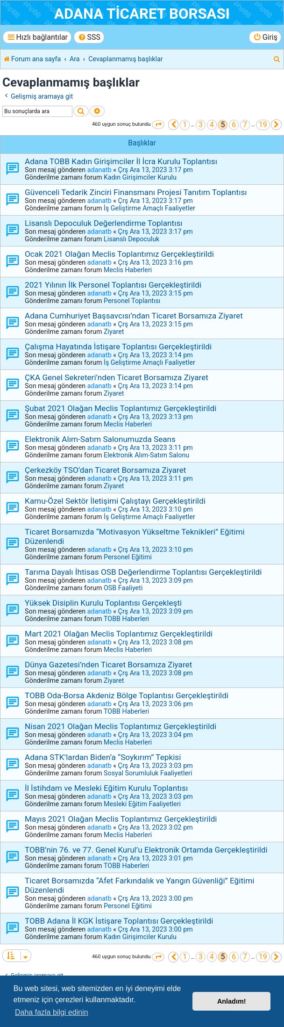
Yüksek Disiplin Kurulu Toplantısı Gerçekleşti (103, 603)
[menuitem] (89, 37)
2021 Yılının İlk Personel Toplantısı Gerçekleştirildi (113, 284)
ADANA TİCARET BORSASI (142, 13)
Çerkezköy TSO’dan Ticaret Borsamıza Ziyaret (105, 470)
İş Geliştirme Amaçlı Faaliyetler (149, 208)
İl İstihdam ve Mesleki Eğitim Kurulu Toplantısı (106, 788)
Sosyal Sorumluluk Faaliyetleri (148, 773)
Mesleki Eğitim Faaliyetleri (142, 804)
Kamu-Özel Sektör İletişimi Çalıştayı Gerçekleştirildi (115, 501)
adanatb (99, 170)
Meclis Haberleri (128, 270)
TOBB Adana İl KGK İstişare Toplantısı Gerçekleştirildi (119, 921)
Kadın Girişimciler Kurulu (140, 177)
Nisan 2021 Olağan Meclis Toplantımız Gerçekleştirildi (120, 726)
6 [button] (234, 124)
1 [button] (185, 124)
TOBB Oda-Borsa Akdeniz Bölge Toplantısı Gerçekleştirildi (126, 695)
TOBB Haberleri (126, 618)
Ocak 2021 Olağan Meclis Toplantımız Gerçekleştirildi (119, 254)
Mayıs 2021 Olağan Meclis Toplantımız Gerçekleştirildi (121, 819)
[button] (158, 124)
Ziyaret (114, 331)
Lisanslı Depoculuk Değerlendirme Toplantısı (104, 223)
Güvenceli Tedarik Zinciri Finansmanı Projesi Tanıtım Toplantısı (136, 192)
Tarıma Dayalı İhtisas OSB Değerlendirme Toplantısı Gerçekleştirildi (143, 572)
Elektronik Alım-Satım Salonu (146, 455)
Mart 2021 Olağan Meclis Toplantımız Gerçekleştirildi (119, 633)
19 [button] (263, 124)
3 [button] (201, 124)
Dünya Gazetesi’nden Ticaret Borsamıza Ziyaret (108, 664)
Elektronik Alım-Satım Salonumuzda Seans (100, 439)
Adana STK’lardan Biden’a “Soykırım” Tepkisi (103, 757)
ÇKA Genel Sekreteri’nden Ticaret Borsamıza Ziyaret (116, 377)
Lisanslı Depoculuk (131, 239)
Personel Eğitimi (128, 557)
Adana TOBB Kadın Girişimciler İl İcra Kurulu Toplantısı (121, 161)
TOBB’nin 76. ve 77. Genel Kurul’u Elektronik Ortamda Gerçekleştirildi (146, 849)
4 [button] (212, 124)
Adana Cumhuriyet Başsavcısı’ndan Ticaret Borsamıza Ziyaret (134, 315)
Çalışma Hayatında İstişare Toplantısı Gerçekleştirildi (118, 346)
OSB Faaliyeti (123, 588)
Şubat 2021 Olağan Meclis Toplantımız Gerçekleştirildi (120, 408)
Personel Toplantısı (132, 300)
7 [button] (245, 124)
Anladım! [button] (231, 1001)
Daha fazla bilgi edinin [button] (51, 1012)
